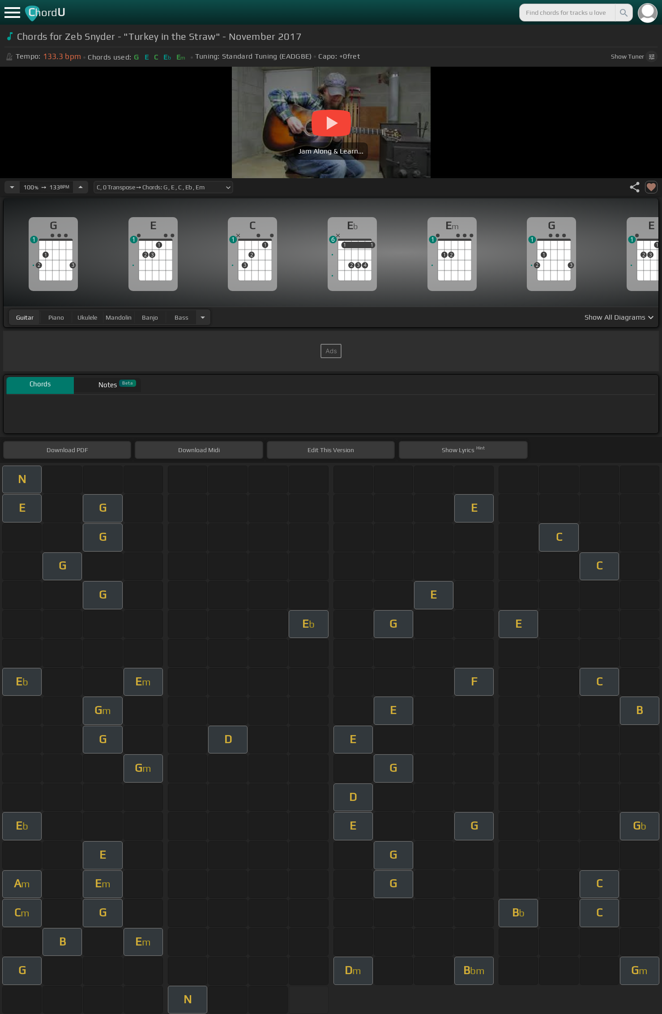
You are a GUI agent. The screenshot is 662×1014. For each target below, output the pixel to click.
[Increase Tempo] (80, 187)
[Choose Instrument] (202, 317)
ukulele (87, 317)
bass (181, 317)
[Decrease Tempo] (12, 187)
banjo (150, 317)
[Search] (623, 12)
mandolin (119, 317)
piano (56, 317)
